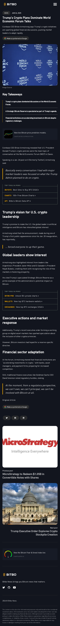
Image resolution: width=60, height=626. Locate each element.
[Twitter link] (3, 587)
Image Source (7, 87)
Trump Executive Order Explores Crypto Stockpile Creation (34, 532)
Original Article (8, 399)
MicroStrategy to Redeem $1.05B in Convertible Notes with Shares (23, 475)
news (6, 13)
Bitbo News (12, 600)
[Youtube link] (14, 587)
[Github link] (9, 587)
